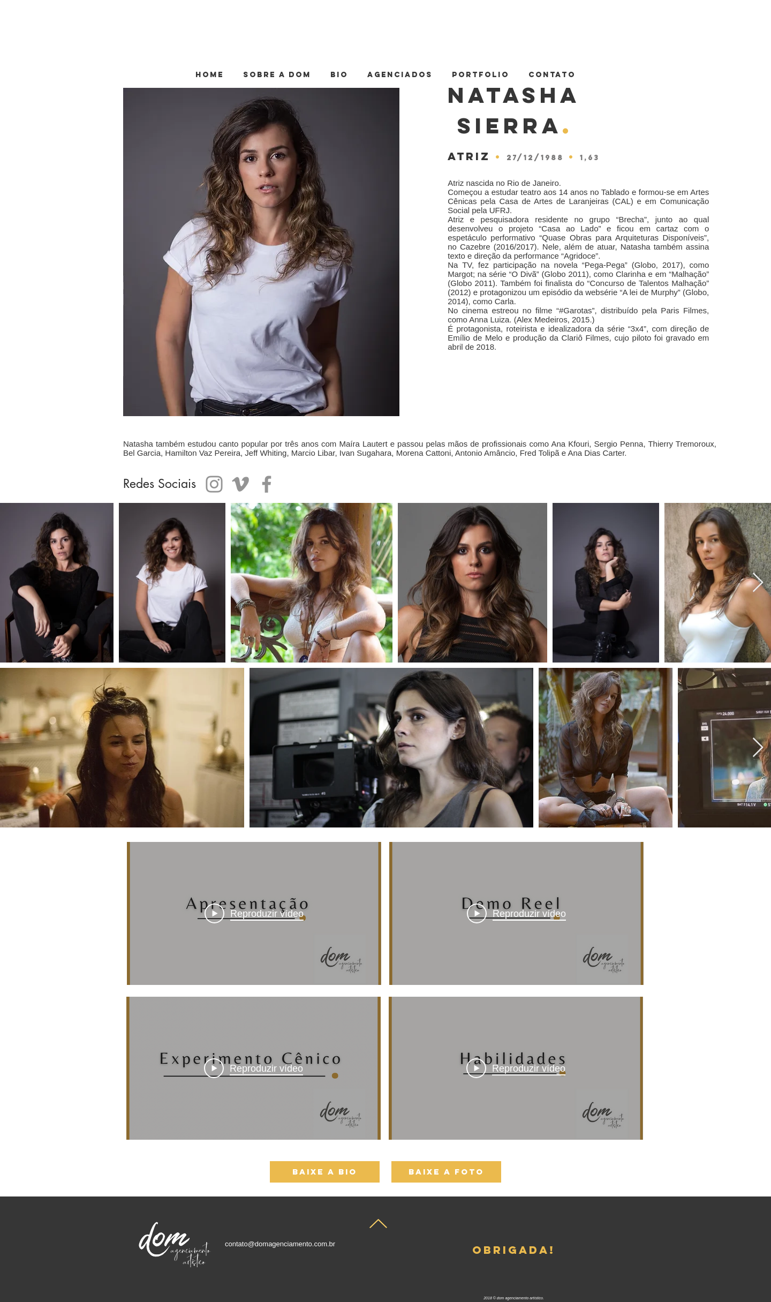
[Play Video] (516, 913)
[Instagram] (214, 484)
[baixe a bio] (325, 1172)
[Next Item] (758, 583)
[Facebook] (266, 484)
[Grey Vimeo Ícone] (240, 484)
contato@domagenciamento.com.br (280, 1244)
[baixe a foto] (446, 1172)
